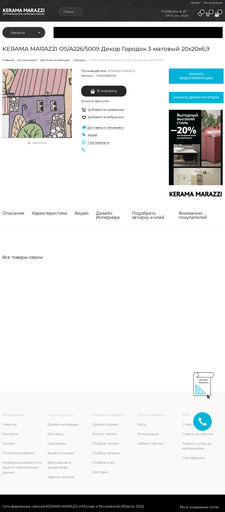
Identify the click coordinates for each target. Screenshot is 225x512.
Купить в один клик (95, 101)
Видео (82, 213)
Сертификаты (98, 142)
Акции (92, 135)
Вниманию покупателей (193, 215)
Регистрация (213, 2)
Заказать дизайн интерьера (196, 97)
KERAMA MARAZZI (121, 71)
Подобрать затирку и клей (148, 215)
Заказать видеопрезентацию (196, 76)
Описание (13, 213)
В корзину (107, 91)
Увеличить (39, 142)
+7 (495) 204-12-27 (173, 11)
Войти (195, 2)
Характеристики (49, 213)
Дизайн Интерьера (108, 215)
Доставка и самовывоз (105, 127)
